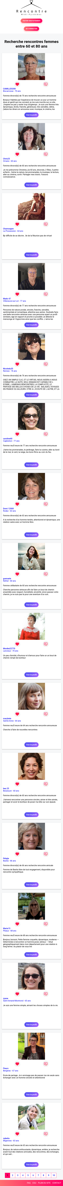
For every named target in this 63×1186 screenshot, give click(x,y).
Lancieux (7, 651)
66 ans (13, 861)
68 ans (13, 931)
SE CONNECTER (31, 29)
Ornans (6, 161)
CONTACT (56, 1183)
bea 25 (6, 788)
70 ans (18, 91)
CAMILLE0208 (9, 89)
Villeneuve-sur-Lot (11, 301)
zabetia (6, 1138)
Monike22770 (9, 648)
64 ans (20, 231)
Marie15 (6, 928)
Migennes (7, 1141)
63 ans (13, 511)
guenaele (7, 578)
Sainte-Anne (8, 721)
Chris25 (6, 159)
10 (54, 1175)
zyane (5, 998)
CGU (34, 1183)
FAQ (29, 1183)
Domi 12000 (8, 508)
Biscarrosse (8, 91)
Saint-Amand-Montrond (13, 1001)
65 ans (28, 1001)
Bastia (6, 861)
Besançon (7, 791)
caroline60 (7, 438)
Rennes (6, 371)
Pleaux (6, 931)
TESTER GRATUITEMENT (31, 21)
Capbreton (7, 441)
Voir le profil (31, 115)
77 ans (23, 301)
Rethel (6, 581)
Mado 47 (7, 299)
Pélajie (6, 858)
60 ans (14, 161)
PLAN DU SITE (44, 1183)
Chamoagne (8, 229)
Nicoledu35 (8, 368)
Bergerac (7, 1071)
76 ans (14, 371)
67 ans (15, 1071)
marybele (7, 718)
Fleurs (5, 1068)
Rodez (5, 511)
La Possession (9, 231)
